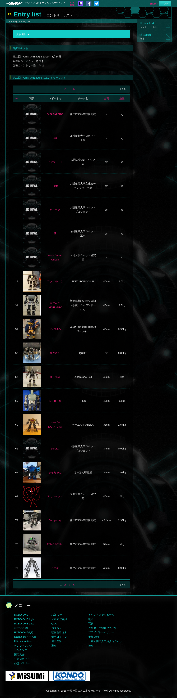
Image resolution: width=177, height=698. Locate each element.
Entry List (25, 21)
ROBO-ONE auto (24, 623)
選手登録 (56, 641)
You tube (72, 3)
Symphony (55, 520)
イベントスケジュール (101, 614)
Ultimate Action (22, 641)
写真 (91, 623)
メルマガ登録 (59, 619)
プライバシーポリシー (101, 632)
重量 (122, 98)
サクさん (55, 353)
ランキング (20, 650)
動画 (91, 619)
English (154, 3)
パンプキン (55, 329)
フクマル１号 (55, 281)
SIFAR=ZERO (55, 114)
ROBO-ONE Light (24, 619)
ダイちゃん (55, 472)
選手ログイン (59, 636)
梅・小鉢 (55, 376)
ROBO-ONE (21, 614)
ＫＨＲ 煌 (55, 400)
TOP (165, 3)
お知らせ (56, 614)
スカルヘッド (55, 496)
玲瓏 (55, 138)
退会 (54, 645)
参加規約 (93, 636)
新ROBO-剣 (21, 628)
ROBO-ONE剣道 (24, 632)
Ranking (13, 21)
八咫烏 (55, 567)
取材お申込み (59, 632)
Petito (55, 185)
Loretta (55, 448)
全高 (106, 98)
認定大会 (19, 654)
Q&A (54, 623)
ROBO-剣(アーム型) (25, 636)
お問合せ (56, 628)
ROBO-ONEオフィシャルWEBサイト (46, 3)
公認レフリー (22, 663)
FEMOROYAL (55, 544)
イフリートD (55, 161)
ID (16, 98)
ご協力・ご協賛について (102, 628)
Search (145, 36)
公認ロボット (22, 658)
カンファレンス (23, 645)
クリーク (55, 209)
